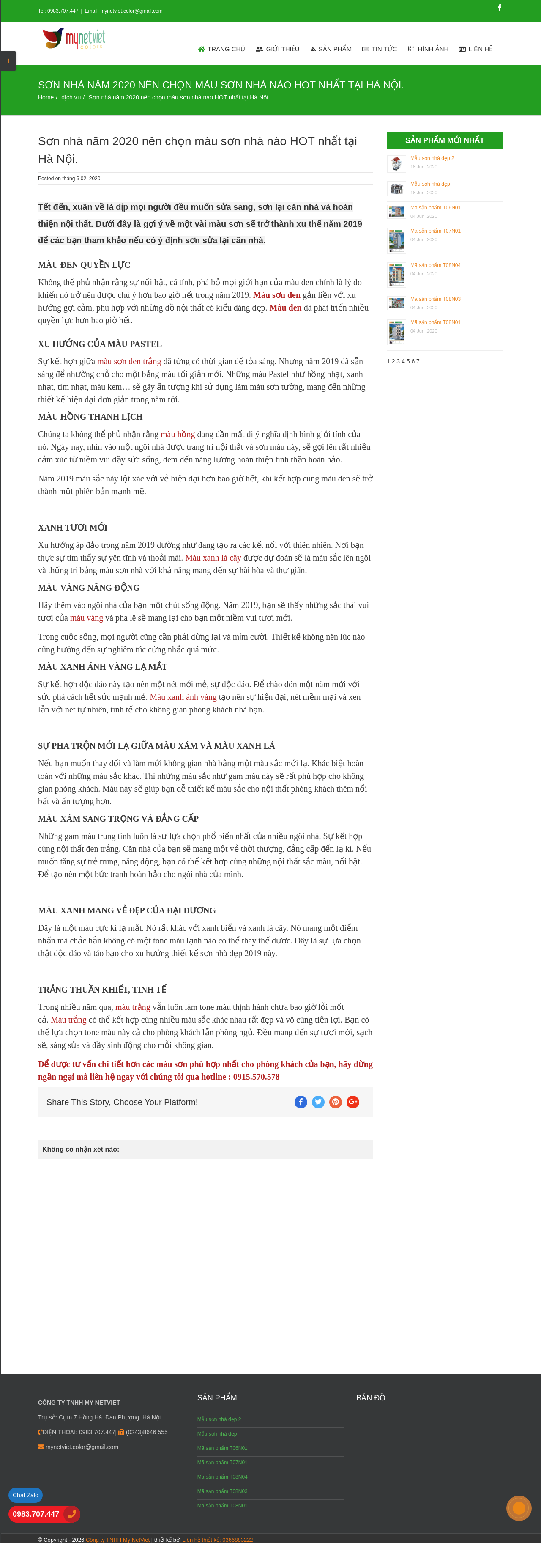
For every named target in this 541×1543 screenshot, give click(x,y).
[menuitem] (222, 48)
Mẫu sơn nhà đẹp (430, 184)
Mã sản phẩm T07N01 (435, 231)
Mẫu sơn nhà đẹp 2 (432, 158)
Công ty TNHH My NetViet (118, 1540)
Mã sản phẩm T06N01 (435, 208)
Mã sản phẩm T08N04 (435, 265)
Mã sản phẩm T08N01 (435, 322)
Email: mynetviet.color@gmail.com (124, 11)
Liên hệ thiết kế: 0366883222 (218, 1540)
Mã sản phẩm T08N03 (435, 299)
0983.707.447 (36, 1514)
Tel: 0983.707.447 (58, 11)
